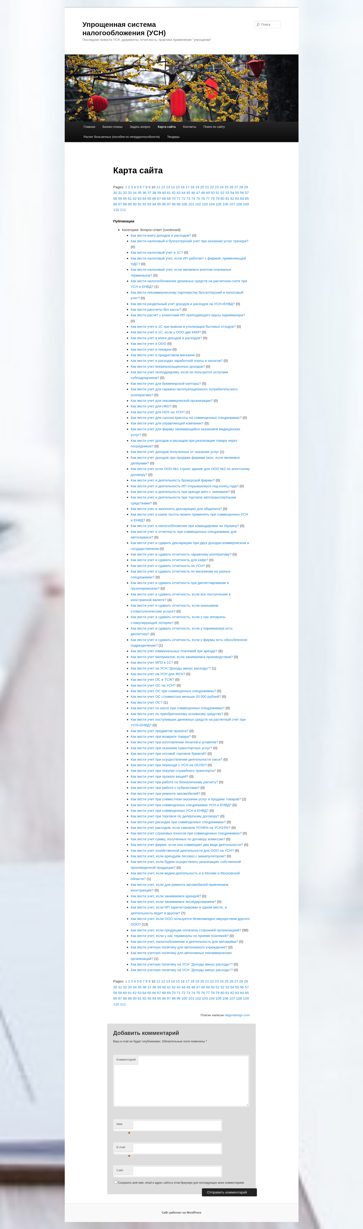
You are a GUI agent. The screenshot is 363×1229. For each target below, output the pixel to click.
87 (120, 204)
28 (241, 187)
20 (202, 187)
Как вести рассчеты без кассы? (156, 309)
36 (145, 193)
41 (169, 193)
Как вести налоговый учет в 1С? (157, 252)
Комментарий (126, 1059)
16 (183, 187)
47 (198, 193)
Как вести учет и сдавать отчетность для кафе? (169, 560)
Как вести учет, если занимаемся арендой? (166, 896)
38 (154, 193)
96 (164, 204)
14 (173, 187)
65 (149, 198)
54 (232, 193)
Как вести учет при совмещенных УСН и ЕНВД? (169, 810)
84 (242, 198)
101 (191, 204)
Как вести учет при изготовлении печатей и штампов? (174, 742)
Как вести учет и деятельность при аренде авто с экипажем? (180, 492)
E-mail (123, 1148)
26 (232, 187)
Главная (89, 126)
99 (179, 204)
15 (178, 187)
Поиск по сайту (214, 126)
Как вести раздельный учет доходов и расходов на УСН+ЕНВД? (183, 304)
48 (203, 193)
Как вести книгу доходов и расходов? (161, 235)
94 (154, 204)
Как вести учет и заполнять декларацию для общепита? (176, 509)
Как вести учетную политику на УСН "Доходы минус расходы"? (182, 964)
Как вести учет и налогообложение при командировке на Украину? (185, 526)
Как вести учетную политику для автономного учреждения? (179, 947)
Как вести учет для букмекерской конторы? (166, 383)
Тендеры (173, 137)
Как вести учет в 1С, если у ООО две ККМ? (166, 332)
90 (135, 204)
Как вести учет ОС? (146, 702)
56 (242, 193)
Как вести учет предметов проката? (159, 731)
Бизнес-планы (112, 126)
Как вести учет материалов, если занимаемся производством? (182, 657)
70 (174, 198)
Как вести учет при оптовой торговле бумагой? (169, 753)
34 (135, 193)
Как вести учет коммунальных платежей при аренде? (174, 651)
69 (169, 198)
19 (197, 187)
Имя (123, 1125)
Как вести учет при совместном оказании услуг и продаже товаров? (186, 799)
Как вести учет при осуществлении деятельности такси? (176, 759)
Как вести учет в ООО (148, 344)
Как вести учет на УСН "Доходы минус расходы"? (171, 668)
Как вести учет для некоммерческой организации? (172, 401)
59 (120, 198)
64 (145, 198)
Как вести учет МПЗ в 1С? (152, 662)
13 (168, 187)
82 (232, 198)
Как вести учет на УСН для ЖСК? (158, 674)
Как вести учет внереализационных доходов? (168, 366)
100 (184, 204)
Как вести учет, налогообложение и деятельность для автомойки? (184, 942)
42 (174, 193)
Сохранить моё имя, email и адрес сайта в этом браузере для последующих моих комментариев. (181, 1182)
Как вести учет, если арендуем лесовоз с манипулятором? (178, 856)
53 (227, 193)
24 (222, 187)
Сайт (119, 1170)
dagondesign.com (237, 1015)
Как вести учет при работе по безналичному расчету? (174, 782)
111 (123, 210)
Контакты (189, 126)
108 (239, 204)
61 (130, 198)
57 (247, 193)
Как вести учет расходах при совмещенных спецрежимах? (178, 822)
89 (130, 204)
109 (246, 204)
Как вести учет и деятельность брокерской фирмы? (173, 480)
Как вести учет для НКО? (151, 406)
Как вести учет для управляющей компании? (167, 423)
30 (115, 193)
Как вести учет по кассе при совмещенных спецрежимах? (177, 708)
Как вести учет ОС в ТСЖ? (152, 679)
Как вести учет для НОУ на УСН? (158, 412)
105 (218, 204)
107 (232, 204)
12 (163, 187)
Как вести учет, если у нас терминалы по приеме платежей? (180, 936)
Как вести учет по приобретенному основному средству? (177, 714)
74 (193, 198)
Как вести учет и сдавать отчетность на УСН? (168, 566)
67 (159, 198)
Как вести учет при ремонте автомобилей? (165, 793)
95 (159, 204)
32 (125, 193)
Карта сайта (167, 126)
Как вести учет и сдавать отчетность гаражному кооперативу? (181, 554)
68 (164, 198)
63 (140, 198)
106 (225, 204)
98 (174, 204)
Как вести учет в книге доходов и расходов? (166, 338)
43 (179, 193)
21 (207, 187)
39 (159, 193)
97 (169, 204)
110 (116, 210)
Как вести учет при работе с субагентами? (165, 788)
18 (192, 187)
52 (222, 193)
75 (198, 198)
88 (125, 204)
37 (149, 193)
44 (183, 193)
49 (208, 193)
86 (115, 204)
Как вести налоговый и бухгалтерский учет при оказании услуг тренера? (189, 241)
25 (227, 187)
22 (212, 187)
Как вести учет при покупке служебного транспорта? (173, 771)
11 (158, 187)
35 (140, 193)
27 (236, 187)
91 (140, 204)
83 (237, 198)
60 (125, 198)
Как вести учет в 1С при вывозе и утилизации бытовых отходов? (183, 326)
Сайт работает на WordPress (181, 1212)
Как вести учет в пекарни (151, 349)
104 (212, 204)
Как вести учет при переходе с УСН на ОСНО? (169, 765)
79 (217, 198)
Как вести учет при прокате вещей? (159, 776)
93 (149, 204)
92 (145, 204)
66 (154, 198)
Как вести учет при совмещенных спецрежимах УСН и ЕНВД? (181, 805)
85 (247, 198)
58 (115, 198)
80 (222, 198)
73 (188, 198)
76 (203, 198)
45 (188, 193)
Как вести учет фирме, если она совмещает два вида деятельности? (187, 845)
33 (130, 193)
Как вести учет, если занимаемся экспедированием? (173, 902)
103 (205, 204)
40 (164, 193)
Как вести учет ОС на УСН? (153, 685)
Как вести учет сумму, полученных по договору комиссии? (178, 839)
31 (120, 193)
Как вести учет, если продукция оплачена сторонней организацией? (186, 930)
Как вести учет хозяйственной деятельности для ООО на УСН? (182, 850)
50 (213, 193)
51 (217, 193)
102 (198, 204)
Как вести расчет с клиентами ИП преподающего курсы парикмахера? (188, 315)
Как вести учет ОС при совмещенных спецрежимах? (173, 691)
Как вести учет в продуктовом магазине (163, 355)
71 (179, 198)
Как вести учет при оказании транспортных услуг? (171, 748)
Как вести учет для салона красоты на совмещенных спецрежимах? (186, 418)
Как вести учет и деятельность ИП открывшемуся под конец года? (184, 486)
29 (246, 187)
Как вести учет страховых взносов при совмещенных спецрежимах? (186, 833)
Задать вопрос (140, 126)
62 (135, 198)
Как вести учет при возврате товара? (161, 736)
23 (217, 187)
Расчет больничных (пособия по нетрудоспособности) (122, 137)
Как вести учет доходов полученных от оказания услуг (175, 452)
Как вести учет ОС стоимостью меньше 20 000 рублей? (176, 696)
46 (193, 193)
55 (237, 193)
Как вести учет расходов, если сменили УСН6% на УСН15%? (180, 828)
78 (213, 198)
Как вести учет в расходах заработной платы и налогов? (177, 361)
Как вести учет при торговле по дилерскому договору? (175, 816)
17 (188, 187)
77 (208, 198)
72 (183, 198)
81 (227, 198)
